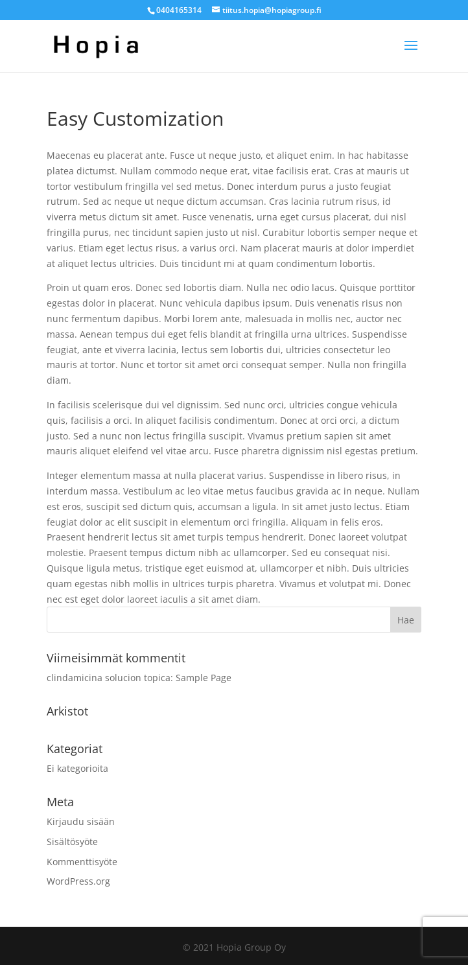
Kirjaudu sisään (81, 821)
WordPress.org (78, 881)
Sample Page (203, 677)
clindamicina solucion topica (108, 677)
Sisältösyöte (72, 841)
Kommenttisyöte (82, 861)
